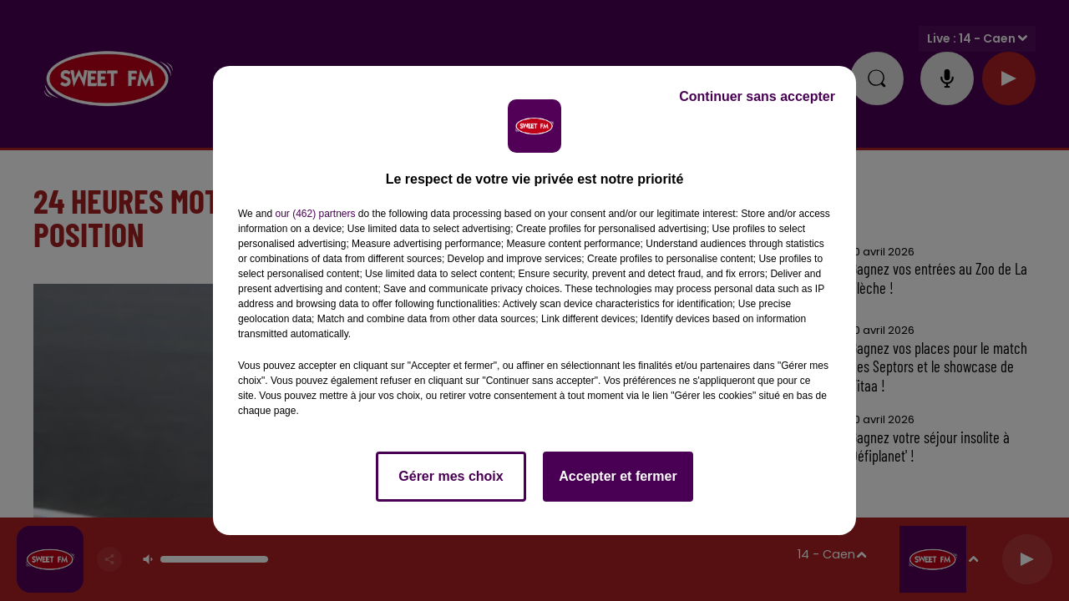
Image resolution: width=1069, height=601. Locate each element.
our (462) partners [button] (315, 214)
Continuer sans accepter (757, 96)
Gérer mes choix (450, 476)
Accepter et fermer (617, 476)
